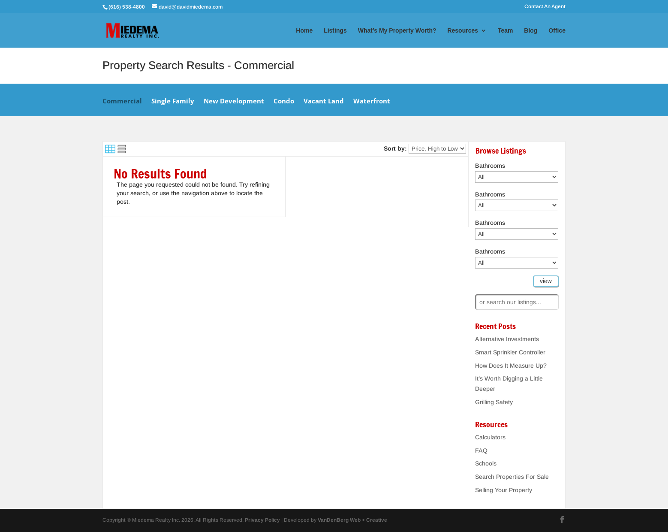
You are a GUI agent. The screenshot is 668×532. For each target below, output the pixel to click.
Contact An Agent (545, 6)
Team (505, 30)
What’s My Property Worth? (397, 30)
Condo (284, 101)
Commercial (122, 101)
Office (557, 30)
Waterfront (371, 101)
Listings (335, 30)
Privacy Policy (262, 520)
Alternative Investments (507, 339)
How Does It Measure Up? (511, 365)
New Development (234, 101)
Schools (485, 463)
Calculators (490, 437)
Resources (462, 30)
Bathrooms (490, 165)
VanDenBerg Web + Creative (352, 520)
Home (304, 30)
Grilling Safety (494, 402)
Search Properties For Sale (512, 476)
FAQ (481, 450)
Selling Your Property (503, 490)
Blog (530, 30)
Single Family (172, 101)
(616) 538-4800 (127, 7)
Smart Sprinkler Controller (510, 352)
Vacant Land (324, 101)
